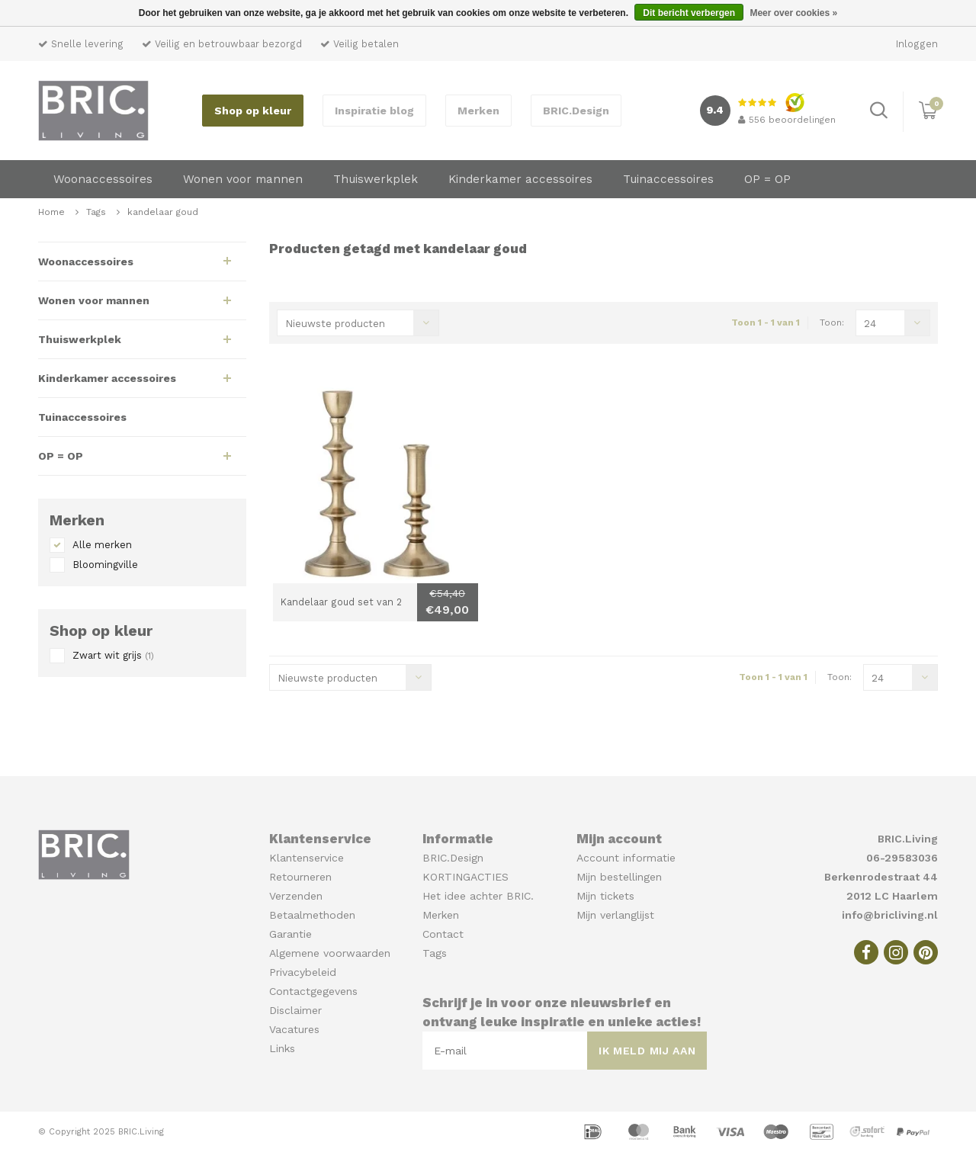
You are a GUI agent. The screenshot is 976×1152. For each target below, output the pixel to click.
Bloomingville (105, 564)
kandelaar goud (162, 212)
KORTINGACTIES (465, 877)
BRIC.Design (576, 110)
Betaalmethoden (312, 915)
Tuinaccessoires (668, 179)
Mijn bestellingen (619, 877)
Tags (96, 212)
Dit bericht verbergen (689, 13)
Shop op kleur (252, 110)
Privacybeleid (302, 972)
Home (51, 212)
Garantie (290, 934)
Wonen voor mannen (243, 179)
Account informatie (626, 858)
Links (282, 1048)
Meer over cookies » (793, 13)
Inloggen (917, 44)
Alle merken (102, 544)
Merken (478, 110)
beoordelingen (787, 119)
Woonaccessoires (102, 179)
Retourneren (300, 877)
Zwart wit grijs (113, 655)
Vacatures (294, 1029)
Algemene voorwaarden (329, 953)
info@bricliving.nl (890, 915)
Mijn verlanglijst (615, 915)
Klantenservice (306, 858)
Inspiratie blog (374, 110)
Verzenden (296, 896)
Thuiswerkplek (375, 179)
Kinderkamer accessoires (520, 179)
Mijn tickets (605, 896)
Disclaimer (295, 1010)
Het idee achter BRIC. (478, 896)
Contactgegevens (313, 991)
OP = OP (767, 179)
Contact (443, 934)
